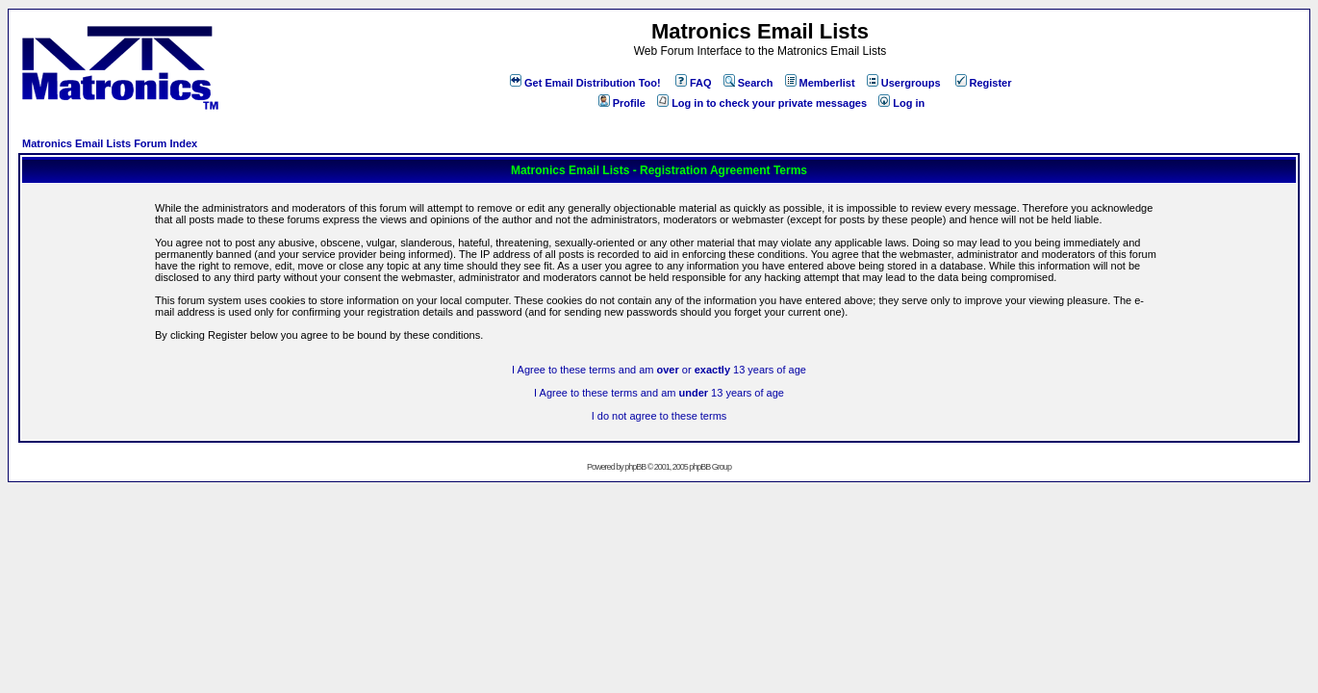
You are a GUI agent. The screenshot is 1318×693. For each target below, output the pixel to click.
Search (748, 83)
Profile (622, 103)
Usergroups (904, 83)
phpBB (635, 467)
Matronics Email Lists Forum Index (109, 143)
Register (983, 83)
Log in (901, 103)
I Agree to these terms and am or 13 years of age (659, 369)
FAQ (693, 83)
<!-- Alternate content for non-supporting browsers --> (8, 8)
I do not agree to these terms (659, 416)
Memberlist (820, 83)
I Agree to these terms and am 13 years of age (659, 392)
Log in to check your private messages (762, 103)
